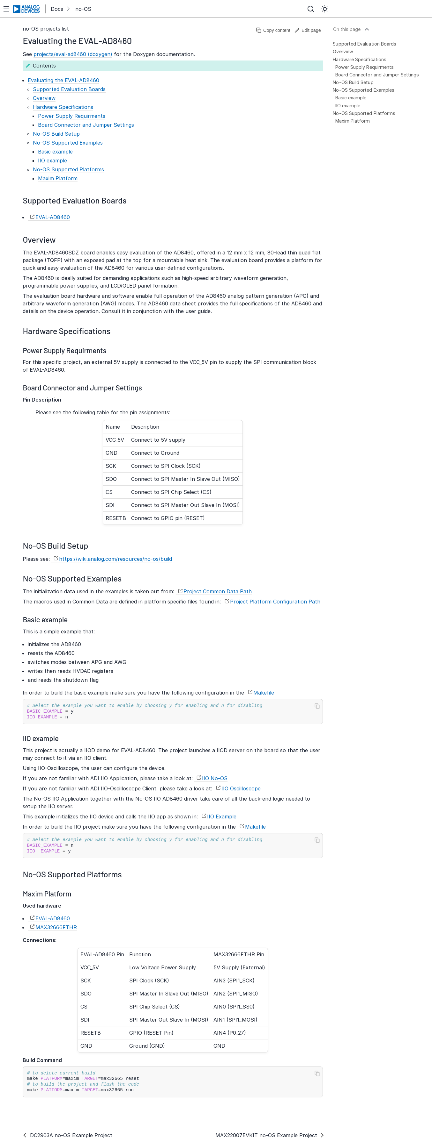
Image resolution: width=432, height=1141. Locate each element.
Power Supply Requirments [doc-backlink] (64, 350)
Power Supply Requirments (364, 67)
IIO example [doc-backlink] (41, 738)
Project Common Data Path (217, 591)
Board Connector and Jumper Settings (377, 74)
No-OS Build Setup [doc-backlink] (55, 545)
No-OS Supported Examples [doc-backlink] (72, 578)
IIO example (347, 105)
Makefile (263, 692)
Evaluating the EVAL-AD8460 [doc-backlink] (77, 40)
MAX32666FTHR (56, 927)
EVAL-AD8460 (52, 217)
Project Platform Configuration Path (275, 601)
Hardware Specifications (359, 59)
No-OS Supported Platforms (364, 113)
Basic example (350, 97)
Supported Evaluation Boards (364, 43)
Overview (343, 51)
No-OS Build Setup (353, 82)
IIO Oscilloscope (241, 788)
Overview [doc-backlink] (39, 239)
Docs (57, 9)
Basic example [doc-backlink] (45, 619)
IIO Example (221, 816)
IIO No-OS (214, 778)
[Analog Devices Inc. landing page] (26, 9)
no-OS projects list (46, 28)
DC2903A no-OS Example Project (71, 1135)
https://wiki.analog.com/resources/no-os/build (115, 559)
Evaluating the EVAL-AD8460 (63, 80)
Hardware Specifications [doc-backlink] (66, 331)
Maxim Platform (352, 121)
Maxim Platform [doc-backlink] (47, 893)
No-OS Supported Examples (363, 90)
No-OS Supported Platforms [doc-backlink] (72, 874)
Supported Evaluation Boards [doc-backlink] (74, 200)
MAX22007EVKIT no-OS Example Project (266, 1135)
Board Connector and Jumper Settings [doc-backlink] (82, 387)
